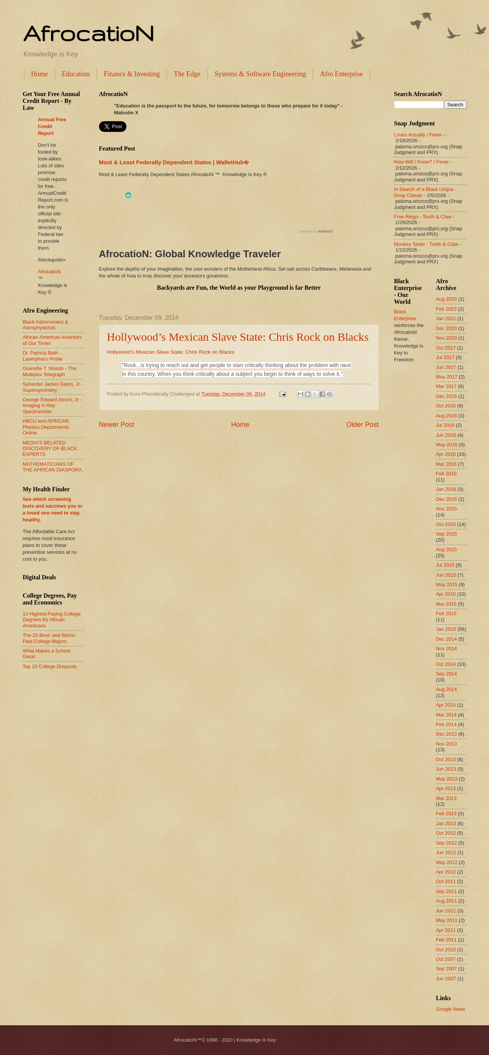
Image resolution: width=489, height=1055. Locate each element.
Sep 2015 (446, 534)
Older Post (362, 424)
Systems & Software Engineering (260, 74)
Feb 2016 (446, 473)
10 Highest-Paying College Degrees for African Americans (52, 620)
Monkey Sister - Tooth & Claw (426, 244)
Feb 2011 (446, 940)
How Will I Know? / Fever (421, 162)
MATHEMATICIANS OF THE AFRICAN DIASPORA (52, 467)
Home (39, 74)
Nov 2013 (446, 744)
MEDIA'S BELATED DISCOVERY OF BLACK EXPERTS (50, 448)
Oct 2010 (446, 949)
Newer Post (116, 424)
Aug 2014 (446, 689)
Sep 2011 (446, 891)
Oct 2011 (446, 881)
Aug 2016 (446, 415)
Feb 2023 (446, 309)
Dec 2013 (446, 734)
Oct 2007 (446, 959)
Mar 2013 (446, 798)
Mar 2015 (446, 604)
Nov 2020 (446, 338)
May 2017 (447, 377)
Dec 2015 (446, 499)
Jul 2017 (445, 357)
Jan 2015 (446, 629)
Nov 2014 (446, 648)
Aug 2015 (446, 549)
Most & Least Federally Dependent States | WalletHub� (174, 162)
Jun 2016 (446, 435)
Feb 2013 (446, 813)
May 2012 (447, 862)
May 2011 (447, 920)
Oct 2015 (446, 524)
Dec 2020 (446, 328)
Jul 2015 (445, 565)
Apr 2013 (446, 788)
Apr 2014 (446, 705)
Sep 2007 (446, 969)
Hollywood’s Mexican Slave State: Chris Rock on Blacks (238, 336)
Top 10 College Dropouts (50, 666)
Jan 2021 (446, 318)
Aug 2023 (446, 299)
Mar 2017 (446, 386)
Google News (450, 1009)
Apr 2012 (446, 872)
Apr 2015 (446, 594)
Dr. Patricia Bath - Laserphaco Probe (43, 355)
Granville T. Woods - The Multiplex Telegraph (50, 371)
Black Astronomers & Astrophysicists (46, 324)
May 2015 (447, 584)
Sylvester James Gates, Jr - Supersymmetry (53, 387)
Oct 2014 (446, 664)
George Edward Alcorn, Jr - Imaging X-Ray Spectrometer (52, 405)
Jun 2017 (446, 367)
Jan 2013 (446, 823)
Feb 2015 (446, 613)
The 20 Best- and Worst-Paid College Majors (49, 638)
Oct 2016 (446, 406)
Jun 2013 (446, 769)
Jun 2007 (446, 978)
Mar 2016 (446, 464)
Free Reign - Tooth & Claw (423, 217)
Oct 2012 (446, 833)
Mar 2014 (446, 715)
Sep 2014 (446, 674)
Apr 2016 (446, 454)
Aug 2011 (446, 901)
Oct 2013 (446, 759)
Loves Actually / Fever (418, 135)
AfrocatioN (88, 33)
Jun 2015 (446, 575)
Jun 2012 (446, 852)
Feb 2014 (446, 724)
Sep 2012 (446, 843)
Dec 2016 (446, 396)
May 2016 (447, 444)
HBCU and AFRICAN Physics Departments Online (46, 427)
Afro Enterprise (341, 74)
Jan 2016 (446, 489)
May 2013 (447, 779)
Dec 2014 (446, 639)
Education (76, 74)
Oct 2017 (446, 348)
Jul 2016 (445, 425)
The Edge (187, 74)
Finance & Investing (132, 74)
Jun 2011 (446, 911)
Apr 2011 (446, 930)
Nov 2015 (446, 508)
